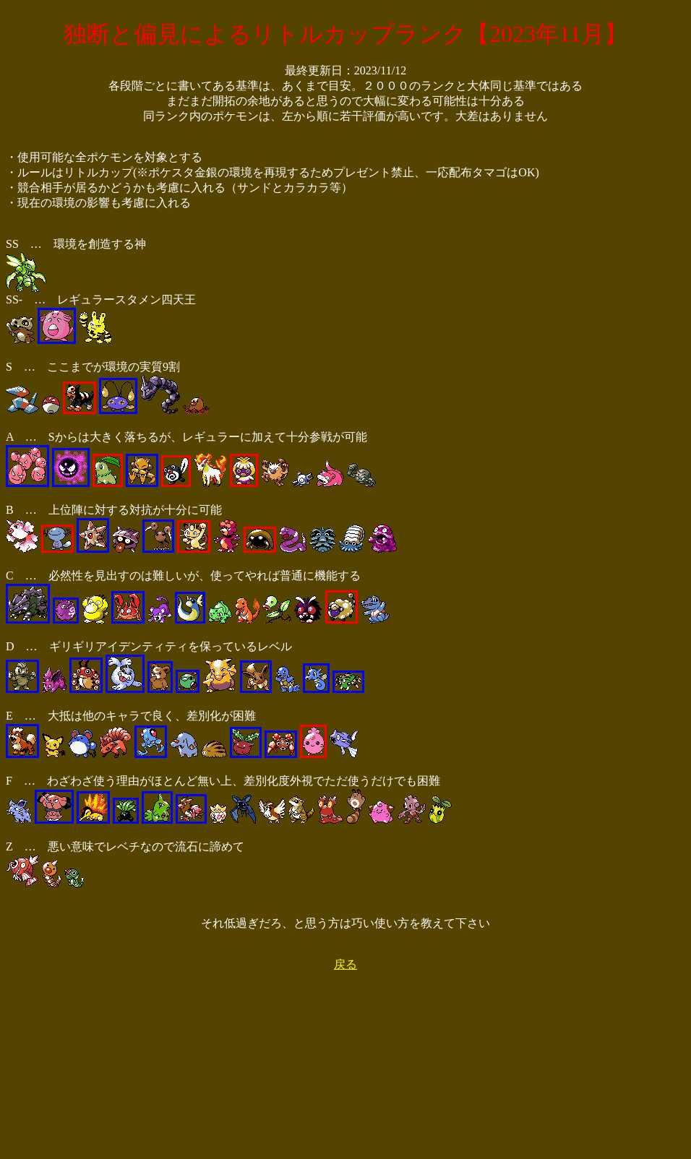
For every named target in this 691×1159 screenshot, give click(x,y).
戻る (345, 964)
